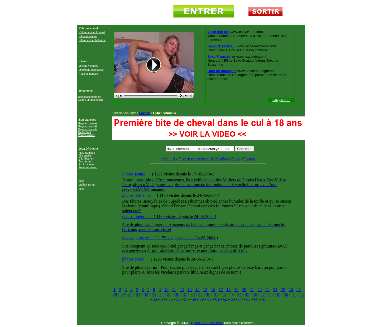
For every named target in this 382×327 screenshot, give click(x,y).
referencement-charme (92, 40)
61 (217, 299)
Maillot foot (84, 132)
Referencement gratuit (92, 32)
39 (200, 294)
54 (163, 299)
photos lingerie (135, 216)
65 (248, 299)
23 (267, 289)
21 (252, 289)
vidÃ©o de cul (87, 184)
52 (301, 294)
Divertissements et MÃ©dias (203, 159)
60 (209, 299)
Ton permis (85, 161)
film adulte (85, 155)
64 (240, 299)
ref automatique (88, 36)
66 (256, 299)
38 (192, 294)
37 (185, 294)
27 (298, 289)
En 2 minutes (86, 164)
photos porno (133, 259)
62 (225, 299)
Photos (208, 217)
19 (236, 289)
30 (130, 294)
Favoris (144, 113)
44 (239, 294)
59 (201, 299)
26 (291, 289)
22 (260, 289)
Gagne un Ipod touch (90, 99)
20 (244, 289)
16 (213, 289)
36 (177, 294)
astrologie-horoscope (91, 69)
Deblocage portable (89, 96)
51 (294, 294)
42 (224, 294)
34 (161, 294)
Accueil (168, 159)
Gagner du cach (87, 129)
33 (154, 294)
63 (233, 299)
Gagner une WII (87, 126)
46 (255, 294)
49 (278, 294)
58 (194, 299)
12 (182, 289)
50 (286, 294)
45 (247, 294)
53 (155, 299)
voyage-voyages (88, 65)
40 (208, 294)
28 (115, 294)
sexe (81, 180)
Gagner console (87, 123)
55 (170, 299)
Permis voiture (86, 135)
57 (186, 299)
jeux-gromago (87, 152)
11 (174, 289)
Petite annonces (88, 73)
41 (216, 294)
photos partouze (136, 238)
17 (221, 289)
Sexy (235, 159)
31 (138, 294)
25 (283, 289)
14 (197, 289)
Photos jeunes (134, 174)
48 (270, 294)
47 (263, 294)
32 (146, 294)
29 (122, 294)
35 (169, 294)
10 (166, 289)
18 (228, 289)
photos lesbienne (136, 195)
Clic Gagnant (86, 158)
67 (264, 299)
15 (205, 289)
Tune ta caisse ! (88, 167)
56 (178, 299)
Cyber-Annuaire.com (207, 323)
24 (275, 289)
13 (190, 289)
